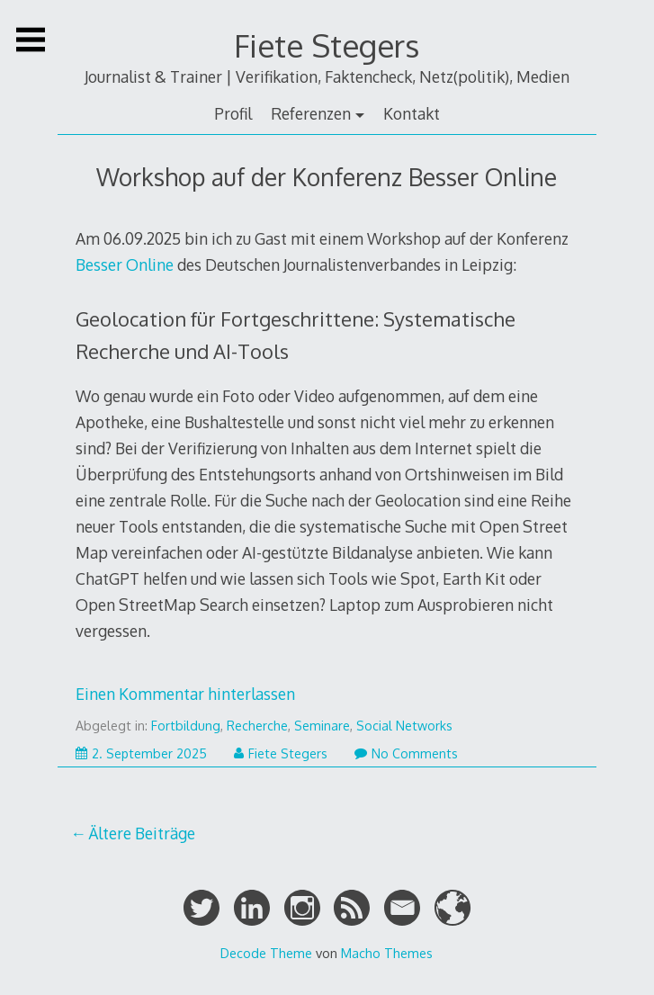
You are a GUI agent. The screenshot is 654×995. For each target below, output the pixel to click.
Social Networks (404, 725)
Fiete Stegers (326, 45)
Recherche (257, 725)
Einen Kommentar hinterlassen (185, 694)
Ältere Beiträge (141, 833)
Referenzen (311, 113)
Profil (233, 113)
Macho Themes (387, 953)
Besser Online (125, 264)
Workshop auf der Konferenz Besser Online (326, 177)
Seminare (322, 725)
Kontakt (411, 113)
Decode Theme (266, 953)
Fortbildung (185, 725)
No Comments (406, 753)
